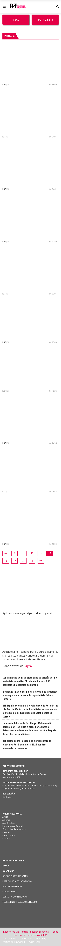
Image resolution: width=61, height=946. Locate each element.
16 (5, 560)
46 (32, 560)
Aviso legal (34, 941)
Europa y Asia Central (12, 826)
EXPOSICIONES (9, 891)
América (6, 819)
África (5, 816)
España (6, 838)
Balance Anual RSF (11, 777)
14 (40, 553)
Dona (16, 20)
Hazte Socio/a (45, 20)
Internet (6, 832)
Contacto (6, 796)
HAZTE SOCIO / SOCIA (13, 860)
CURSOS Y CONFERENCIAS (15, 896)
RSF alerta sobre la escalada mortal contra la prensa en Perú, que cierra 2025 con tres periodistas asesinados (26, 744)
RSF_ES (5, 84)
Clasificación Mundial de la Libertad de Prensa (24, 774)
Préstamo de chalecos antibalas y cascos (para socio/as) (29, 785)
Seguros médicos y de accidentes (19, 788)
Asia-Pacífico (8, 822)
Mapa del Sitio (9, 938)
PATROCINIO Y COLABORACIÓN (17, 881)
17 (14, 560)
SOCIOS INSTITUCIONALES (15, 876)
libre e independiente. (31, 659)
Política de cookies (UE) (33, 938)
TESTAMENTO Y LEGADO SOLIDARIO (19, 901)
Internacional (8, 835)
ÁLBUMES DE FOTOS (12, 886)
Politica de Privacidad (13, 941)
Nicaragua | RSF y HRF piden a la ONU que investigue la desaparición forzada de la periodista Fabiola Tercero (30, 695)
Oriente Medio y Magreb (14, 829)
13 (32, 553)
